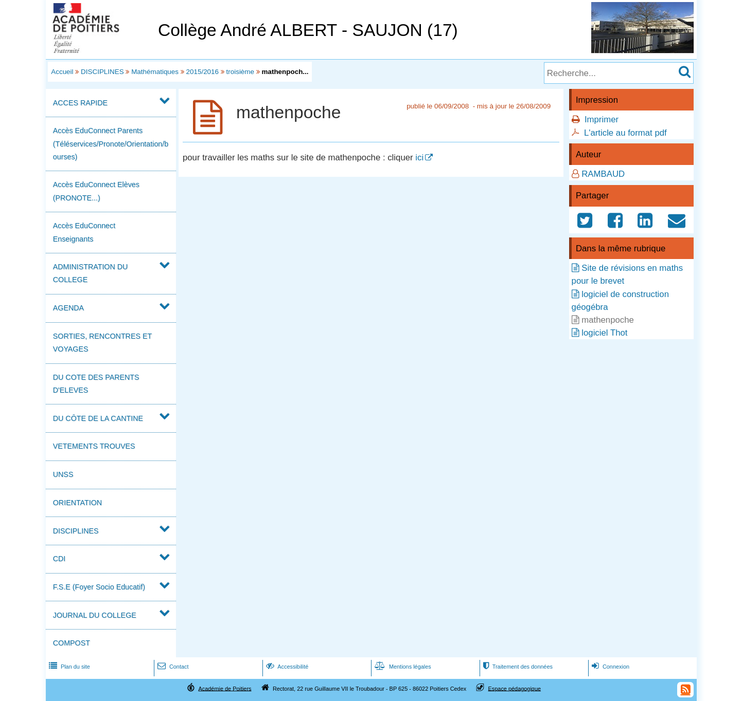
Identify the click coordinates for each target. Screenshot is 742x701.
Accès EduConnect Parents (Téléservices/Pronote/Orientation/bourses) (110, 143)
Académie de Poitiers (224, 688)
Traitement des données (517, 666)
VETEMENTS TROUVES (94, 446)
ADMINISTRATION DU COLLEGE (90, 273)
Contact (172, 666)
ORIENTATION (77, 503)
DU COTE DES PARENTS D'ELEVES (96, 383)
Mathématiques (155, 72)
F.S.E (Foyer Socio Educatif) (99, 587)
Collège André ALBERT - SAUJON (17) (308, 30)
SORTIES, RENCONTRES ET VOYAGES (102, 342)
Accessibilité (286, 666)
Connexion (609, 666)
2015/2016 (202, 72)
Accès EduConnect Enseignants (84, 232)
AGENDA (68, 308)
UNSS (63, 474)
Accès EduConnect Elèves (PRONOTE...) (96, 190)
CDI (59, 559)
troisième (240, 72)
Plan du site (68, 666)
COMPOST (71, 643)
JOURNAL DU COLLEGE (94, 615)
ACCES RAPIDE (80, 103)
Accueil (62, 72)
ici (419, 157)
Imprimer (602, 119)
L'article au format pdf (625, 133)
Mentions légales (402, 666)
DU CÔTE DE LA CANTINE (98, 418)
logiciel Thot (604, 333)
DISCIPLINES (102, 72)
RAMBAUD (603, 174)
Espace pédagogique (514, 688)
